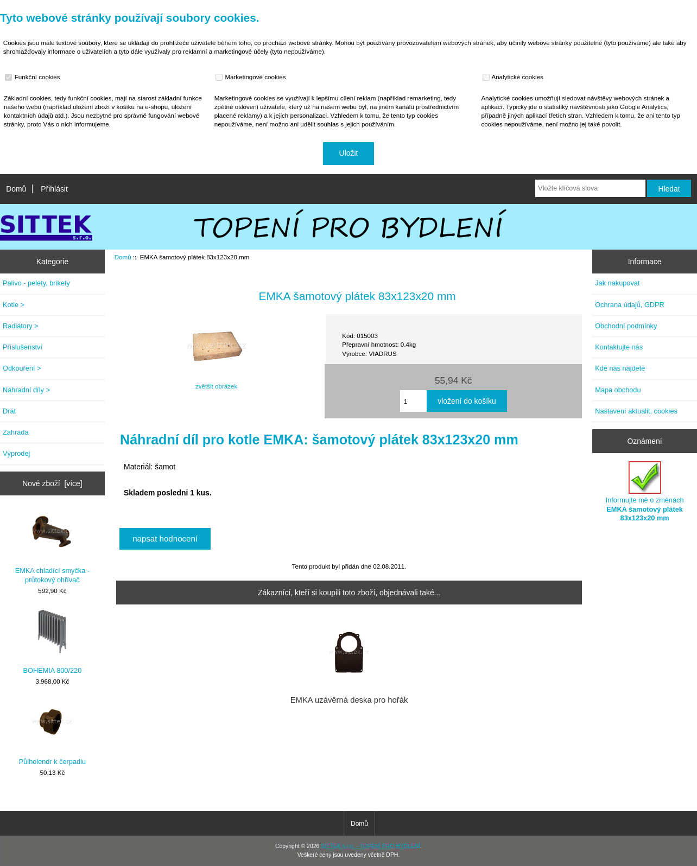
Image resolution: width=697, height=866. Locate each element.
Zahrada (16, 432)
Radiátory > (21, 326)
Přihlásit (54, 188)
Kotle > (13, 305)
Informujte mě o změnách (645, 491)
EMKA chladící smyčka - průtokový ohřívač (52, 546)
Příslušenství (22, 347)
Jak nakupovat (617, 283)
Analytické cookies (514, 77)
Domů (16, 188)
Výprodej (16, 453)
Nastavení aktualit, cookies (636, 411)
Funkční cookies (33, 77)
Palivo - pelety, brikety (36, 283)
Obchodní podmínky (626, 326)
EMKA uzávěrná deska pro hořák (349, 700)
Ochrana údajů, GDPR (629, 305)
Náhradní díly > (26, 390)
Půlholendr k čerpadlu (52, 733)
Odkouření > (22, 368)
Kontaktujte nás (619, 347)
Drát (9, 411)
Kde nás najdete (620, 368)
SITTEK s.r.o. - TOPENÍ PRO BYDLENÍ (370, 846)
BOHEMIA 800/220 (52, 642)
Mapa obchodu (618, 390)
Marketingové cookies (252, 77)
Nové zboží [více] (52, 483)
